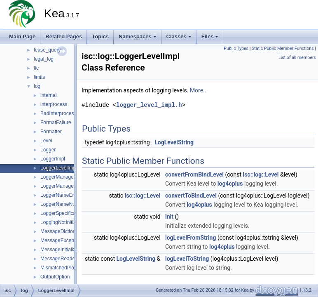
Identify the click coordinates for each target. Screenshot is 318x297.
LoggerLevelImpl (58, 168)
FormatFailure (55, 122)
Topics (100, 36)
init (169, 216)
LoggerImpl (52, 159)
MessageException (61, 240)
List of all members (297, 57)
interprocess (53, 104)
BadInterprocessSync (63, 113)
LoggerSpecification (62, 213)
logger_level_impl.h (149, 105)
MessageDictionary (61, 231)
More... (199, 90)
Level (46, 141)
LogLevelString (174, 142)
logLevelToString (187, 258)
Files (210, 36)
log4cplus (230, 183)
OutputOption (55, 277)
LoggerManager (57, 177)
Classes (179, 36)
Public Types (236, 48)
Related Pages (63, 36)
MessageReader (58, 259)
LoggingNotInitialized (63, 222)
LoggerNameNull (58, 204)
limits (39, 77)
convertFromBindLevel (194, 174)
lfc (36, 68)
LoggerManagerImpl (62, 186)
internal (48, 95)
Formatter (51, 131)
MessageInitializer (60, 249)
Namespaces (138, 36)
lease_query (47, 50)
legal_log (44, 59)
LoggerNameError (60, 195)
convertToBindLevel (191, 195)
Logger (48, 150)
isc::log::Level (261, 174)
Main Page (22, 36)
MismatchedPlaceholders (68, 268)
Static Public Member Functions (283, 48)
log (37, 86)
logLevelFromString (190, 237)
